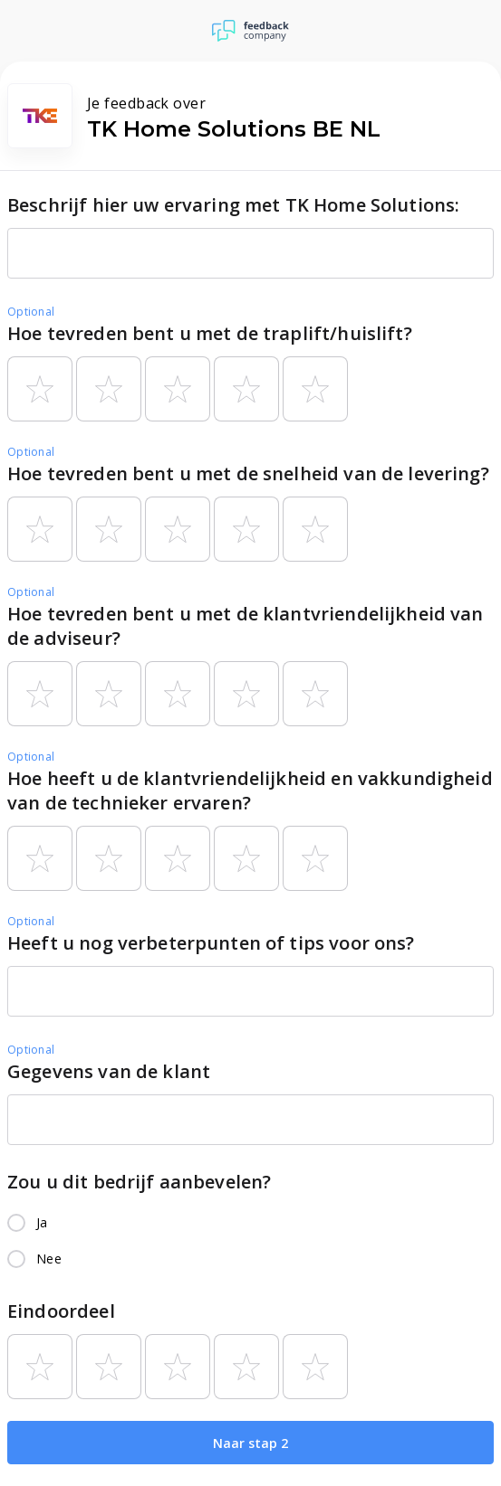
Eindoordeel (61, 1311)
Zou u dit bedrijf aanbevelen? (139, 1181)
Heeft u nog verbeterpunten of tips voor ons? (211, 943)
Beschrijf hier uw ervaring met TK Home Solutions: (233, 205)
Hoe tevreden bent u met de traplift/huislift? (209, 333)
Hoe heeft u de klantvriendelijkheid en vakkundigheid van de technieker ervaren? (250, 790)
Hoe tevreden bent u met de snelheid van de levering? (248, 473)
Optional (30, 311)
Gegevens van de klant (108, 1071)
